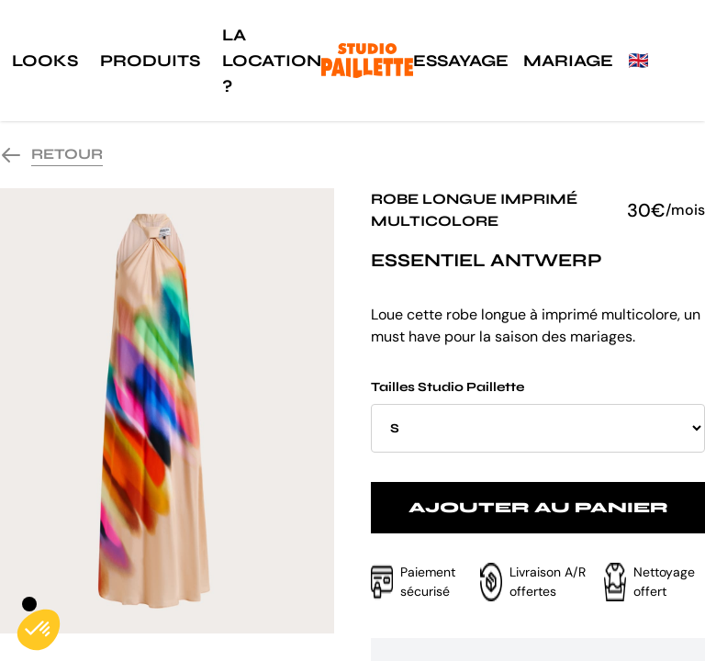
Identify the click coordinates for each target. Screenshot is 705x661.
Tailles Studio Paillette (538, 416)
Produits (150, 60)
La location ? (271, 60)
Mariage (568, 60)
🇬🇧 (638, 60)
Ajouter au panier (538, 507)
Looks (45, 60)
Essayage (461, 60)
